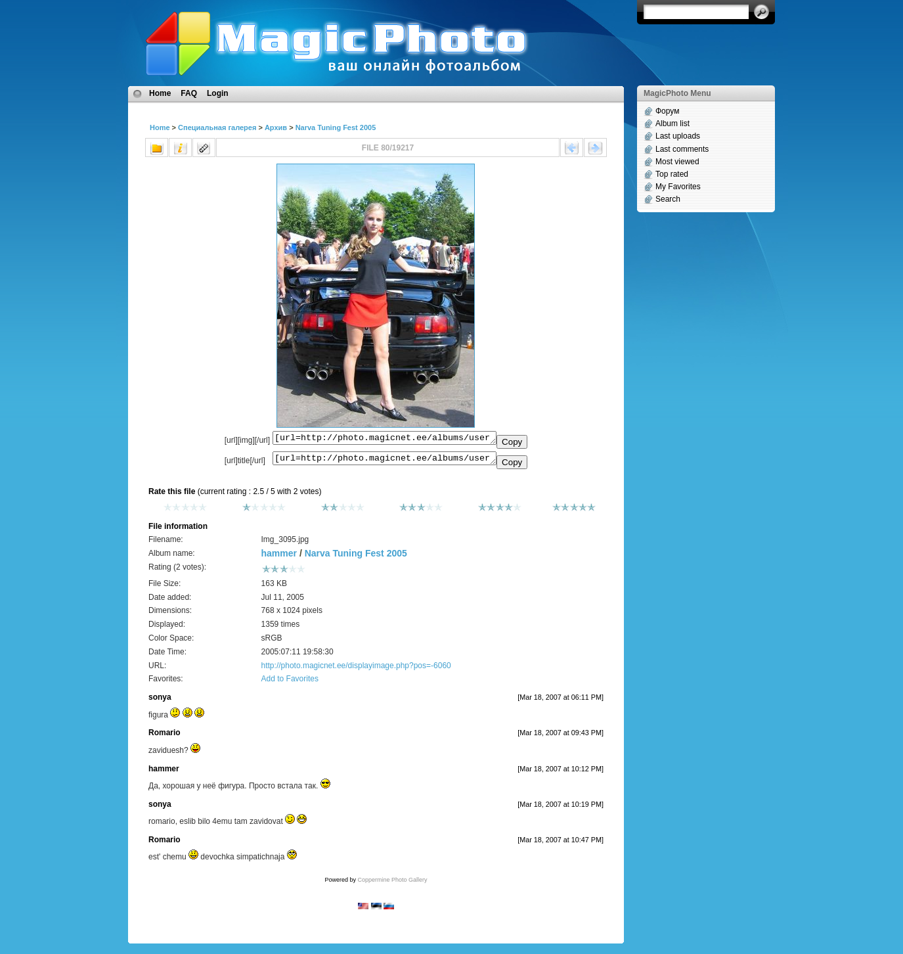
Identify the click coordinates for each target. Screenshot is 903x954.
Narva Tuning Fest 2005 (336, 127)
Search (667, 199)
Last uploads (677, 136)
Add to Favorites (290, 682)
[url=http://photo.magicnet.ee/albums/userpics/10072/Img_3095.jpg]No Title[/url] (384, 461)
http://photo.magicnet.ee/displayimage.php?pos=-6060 (356, 669)
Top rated (671, 174)
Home (160, 93)
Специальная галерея (217, 127)
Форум (667, 111)
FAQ (189, 93)
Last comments (682, 149)
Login (218, 93)
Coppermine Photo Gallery (392, 883)
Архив (276, 127)
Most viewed (677, 161)
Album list (672, 123)
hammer (279, 557)
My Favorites (678, 186)
